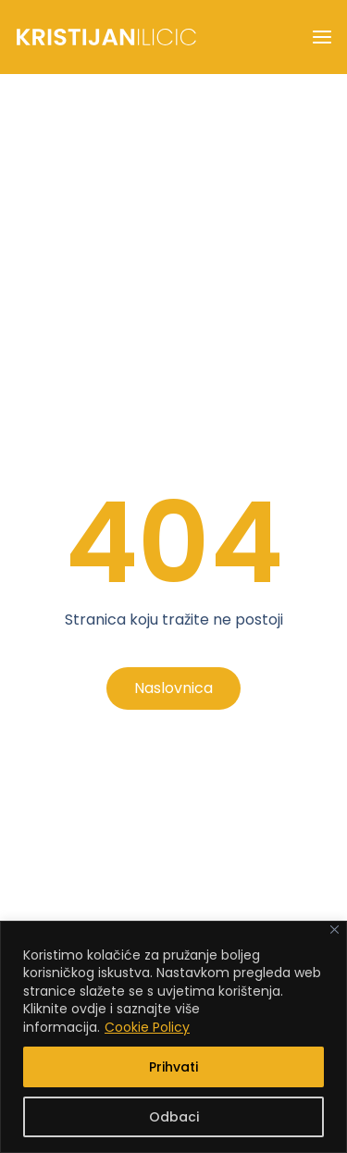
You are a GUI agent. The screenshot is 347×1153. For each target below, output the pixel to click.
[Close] (334, 929)
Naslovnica (173, 688)
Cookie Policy (147, 1027)
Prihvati (173, 1067)
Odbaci (174, 1117)
